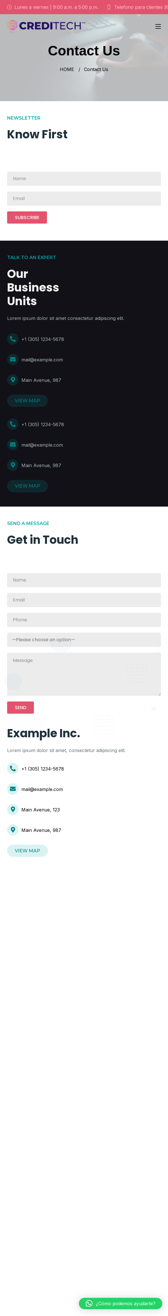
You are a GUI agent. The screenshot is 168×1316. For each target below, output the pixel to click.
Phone (84, 620)
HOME (67, 69)
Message (84, 674)
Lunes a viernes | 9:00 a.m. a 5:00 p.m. (52, 7)
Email (84, 198)
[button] (120, 1303)
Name (84, 179)
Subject (84, 640)
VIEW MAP (27, 400)
